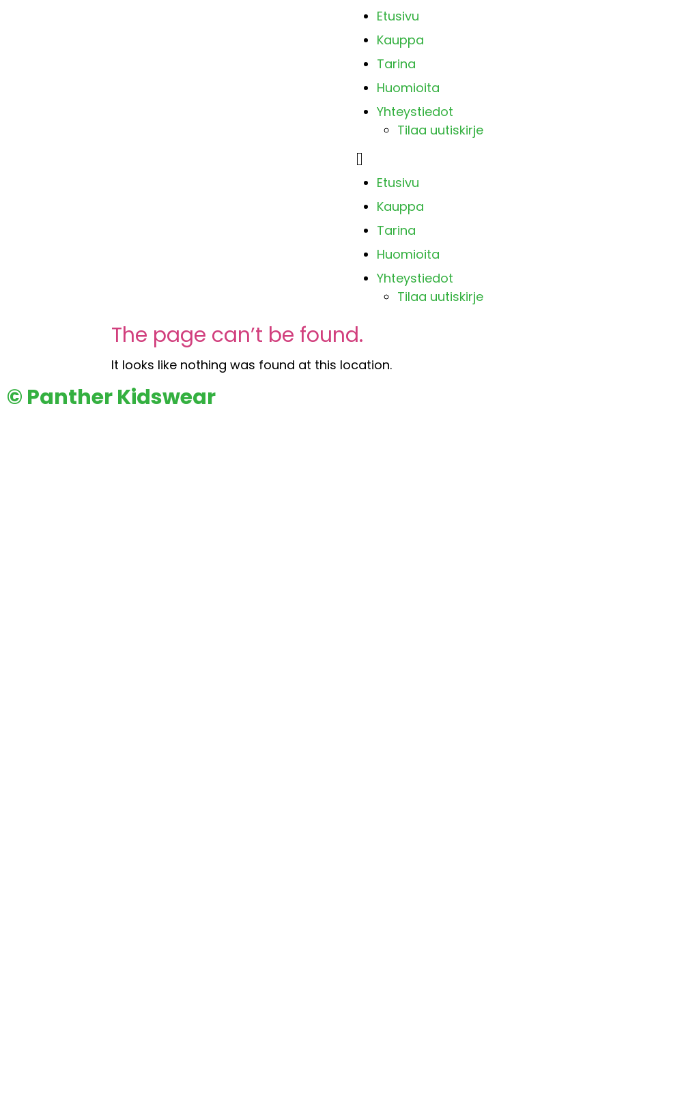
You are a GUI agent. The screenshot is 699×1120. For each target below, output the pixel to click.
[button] (524, 159)
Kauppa (400, 39)
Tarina (396, 63)
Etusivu (398, 16)
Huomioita (408, 87)
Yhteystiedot (415, 111)
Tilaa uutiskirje (440, 130)
